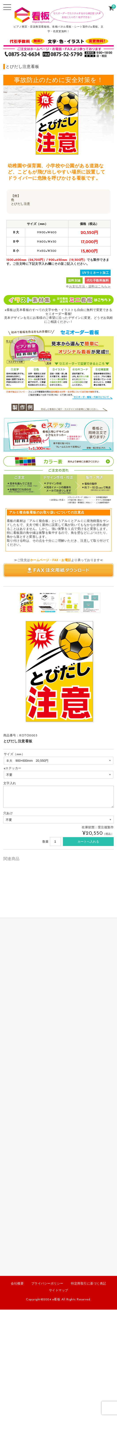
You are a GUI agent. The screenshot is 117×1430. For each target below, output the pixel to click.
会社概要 (17, 1283)
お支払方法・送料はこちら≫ (90, 286)
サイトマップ (58, 1290)
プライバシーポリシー (47, 1283)
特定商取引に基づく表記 (88, 1283)
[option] (26, 602)
